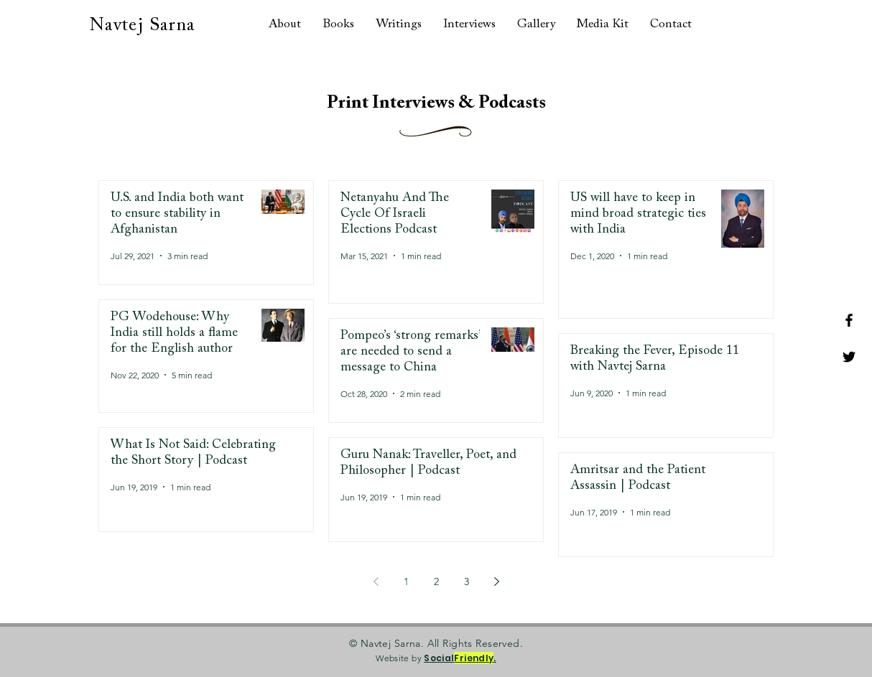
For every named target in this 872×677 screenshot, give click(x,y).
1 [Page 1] (406, 581)
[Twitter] (849, 356)
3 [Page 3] (466, 581)
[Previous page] (376, 581)
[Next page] (496, 581)
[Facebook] (849, 320)
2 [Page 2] (436, 581)
